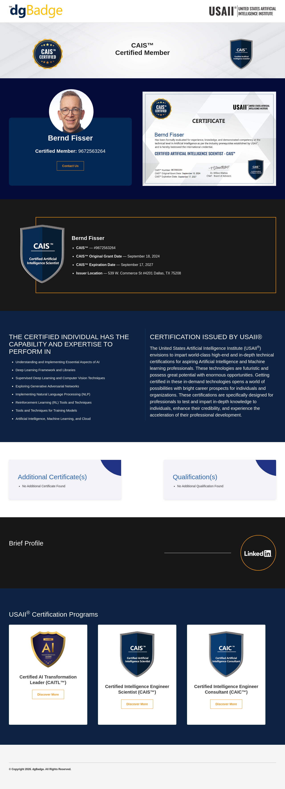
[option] (48, 675)
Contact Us (70, 166)
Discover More (48, 694)
